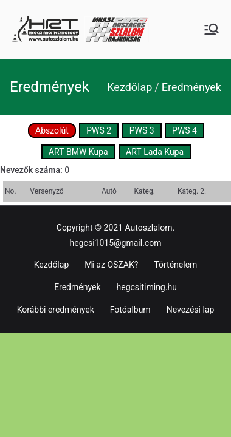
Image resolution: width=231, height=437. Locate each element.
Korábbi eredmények (55, 309)
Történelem (175, 264)
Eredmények (77, 287)
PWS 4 (184, 130)
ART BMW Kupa (78, 152)
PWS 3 (141, 130)
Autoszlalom (148, 227)
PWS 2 (98, 130)
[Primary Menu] (211, 29)
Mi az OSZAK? (111, 264)
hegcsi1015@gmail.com (116, 243)
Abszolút (52, 130)
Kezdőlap (51, 264)
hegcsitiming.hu (147, 287)
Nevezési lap (191, 309)
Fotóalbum (130, 309)
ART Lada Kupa (155, 152)
